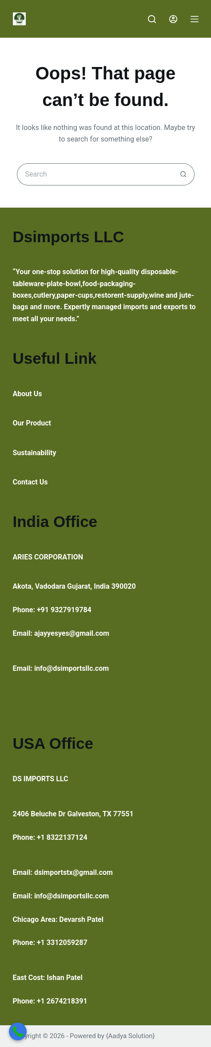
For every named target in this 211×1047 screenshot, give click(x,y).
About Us (27, 394)
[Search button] (183, 174)
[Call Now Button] (18, 1031)
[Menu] (195, 19)
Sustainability (34, 453)
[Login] (173, 19)
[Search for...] (94, 174)
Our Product (32, 423)
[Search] (152, 19)
